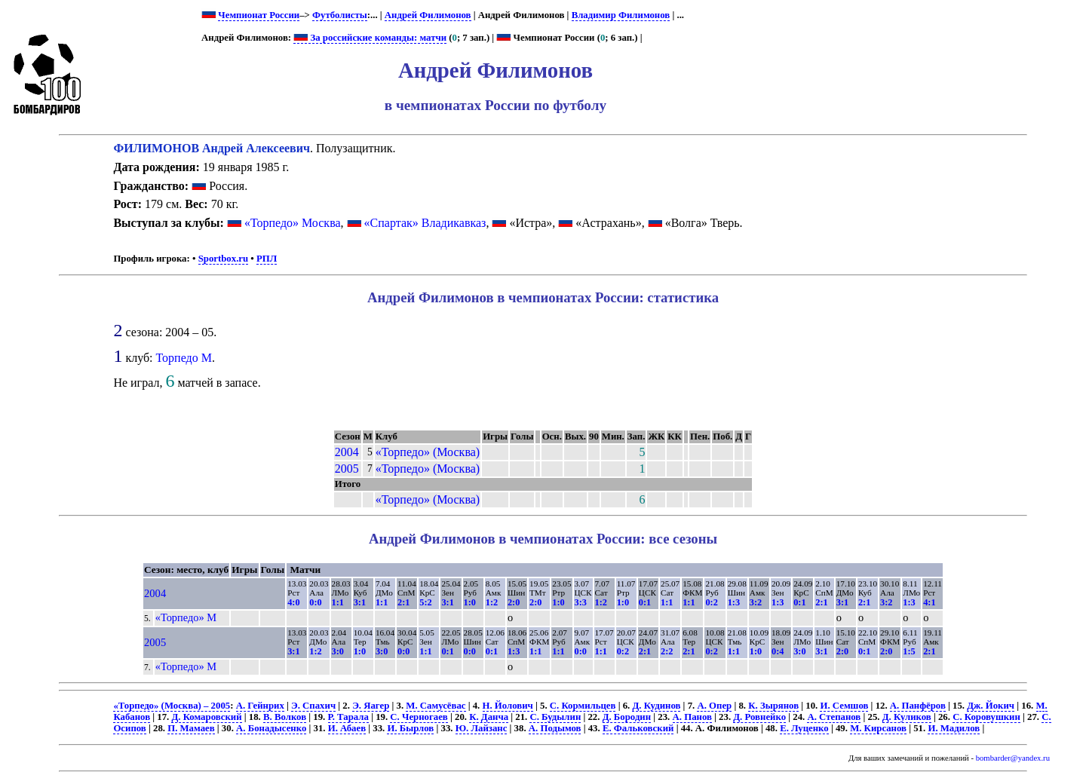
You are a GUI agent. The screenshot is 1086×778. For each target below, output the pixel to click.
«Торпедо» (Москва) (428, 452)
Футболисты (339, 15)
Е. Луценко (804, 728)
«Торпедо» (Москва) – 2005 (171, 705)
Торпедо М (184, 357)
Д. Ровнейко (759, 717)
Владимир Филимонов (621, 15)
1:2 (492, 602)
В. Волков (284, 717)
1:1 (338, 602)
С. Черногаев (418, 717)
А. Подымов (555, 728)
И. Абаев (347, 728)
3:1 (360, 602)
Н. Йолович (508, 705)
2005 (347, 468)
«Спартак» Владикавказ (425, 222)
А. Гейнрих (260, 705)
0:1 (645, 602)
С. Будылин (555, 717)
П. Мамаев (190, 728)
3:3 (581, 602)
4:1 (929, 602)
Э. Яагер (370, 705)
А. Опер (714, 705)
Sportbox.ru (223, 258)
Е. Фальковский (638, 728)
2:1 (403, 602)
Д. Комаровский (206, 717)
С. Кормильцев (583, 705)
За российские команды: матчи (369, 37)
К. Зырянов (773, 705)
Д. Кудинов (656, 705)
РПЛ (266, 258)
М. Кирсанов (878, 728)
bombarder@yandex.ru (1013, 758)
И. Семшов (844, 705)
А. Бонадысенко (271, 728)
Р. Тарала (348, 717)
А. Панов (692, 717)
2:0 (514, 602)
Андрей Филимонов (428, 15)
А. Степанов (834, 717)
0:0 (315, 602)
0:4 (778, 651)
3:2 (756, 602)
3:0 (338, 651)
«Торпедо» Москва (292, 222)
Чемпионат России (258, 15)
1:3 (734, 602)
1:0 (470, 602)
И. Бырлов (410, 728)
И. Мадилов (954, 728)
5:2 (425, 602)
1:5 (909, 651)
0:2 (711, 602)
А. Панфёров (918, 705)
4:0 (293, 602)
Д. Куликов (906, 717)
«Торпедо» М (185, 617)
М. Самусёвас (435, 705)
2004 (347, 452)
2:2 (667, 651)
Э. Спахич (313, 705)
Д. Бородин (627, 717)
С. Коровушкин (986, 717)
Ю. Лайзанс (482, 728)
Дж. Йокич (990, 705)
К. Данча (488, 717)
